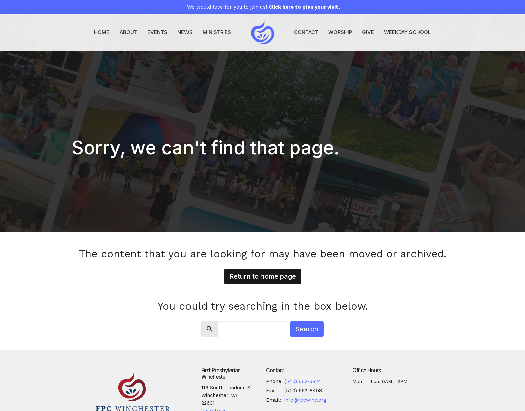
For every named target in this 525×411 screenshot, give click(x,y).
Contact (306, 32)
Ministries (217, 32)
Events (157, 32)
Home (101, 32)
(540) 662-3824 (302, 381)
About (128, 32)
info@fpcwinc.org (305, 400)
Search (306, 329)
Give (368, 32)
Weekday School (407, 32)
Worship (340, 32)
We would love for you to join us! (263, 7)
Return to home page (262, 276)
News (185, 32)
